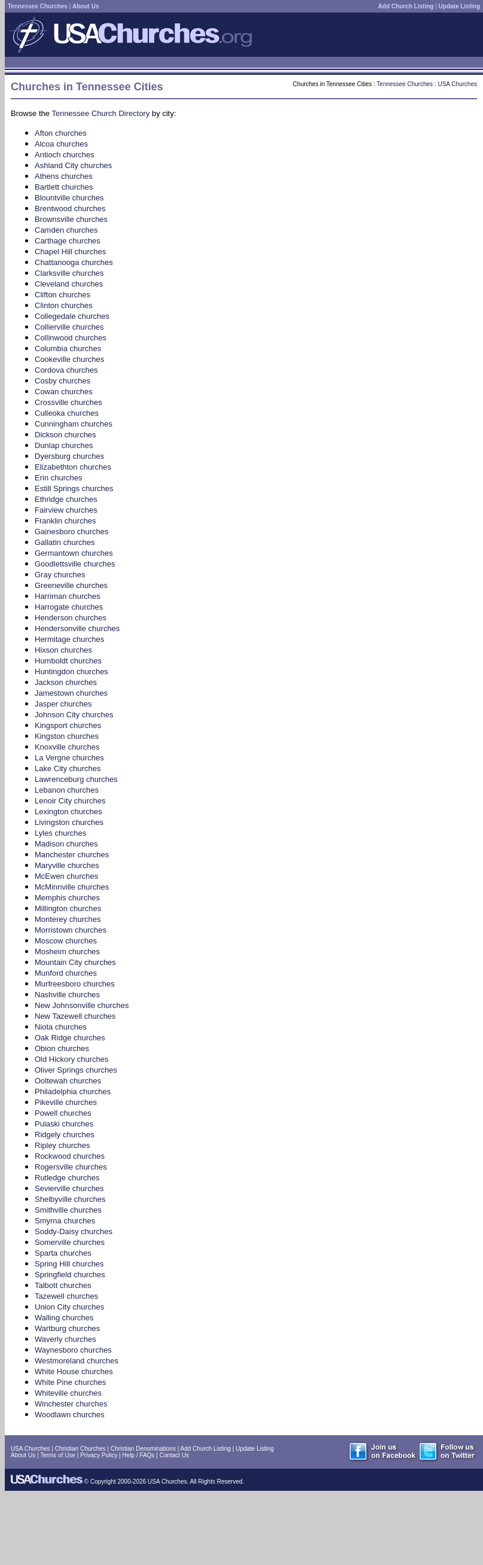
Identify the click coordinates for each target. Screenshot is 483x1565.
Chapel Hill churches (70, 251)
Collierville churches (69, 326)
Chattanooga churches (74, 262)
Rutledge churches (67, 1177)
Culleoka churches (67, 413)
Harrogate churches (69, 606)
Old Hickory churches (72, 1059)
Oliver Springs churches (76, 1069)
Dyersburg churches (69, 456)
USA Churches (457, 84)
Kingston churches (67, 736)
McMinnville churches (72, 886)
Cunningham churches (73, 423)
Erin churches (58, 477)
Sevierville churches (69, 1188)
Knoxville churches (67, 746)
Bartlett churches (64, 186)
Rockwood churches (70, 1156)
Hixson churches (63, 650)
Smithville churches (68, 1209)
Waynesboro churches (73, 1349)
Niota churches (61, 1026)
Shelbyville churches (70, 1199)
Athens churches (64, 176)
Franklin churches (65, 520)
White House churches (74, 1371)
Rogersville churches (71, 1166)
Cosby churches (62, 380)
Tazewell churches (66, 1296)
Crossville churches (68, 402)
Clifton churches (62, 294)
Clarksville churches (69, 273)
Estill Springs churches (74, 488)
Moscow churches (66, 940)
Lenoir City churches (70, 800)
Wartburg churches (67, 1328)
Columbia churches (68, 348)
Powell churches (63, 1113)
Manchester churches (72, 854)
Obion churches (62, 1048)
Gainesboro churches (72, 531)
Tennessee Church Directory (100, 113)
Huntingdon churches (71, 671)
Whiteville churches (68, 1393)
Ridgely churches (64, 1134)
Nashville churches (67, 994)
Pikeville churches (66, 1102)
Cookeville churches (69, 359)
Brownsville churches (71, 219)
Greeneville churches (71, 585)
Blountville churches (69, 197)
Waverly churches (65, 1339)
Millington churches (68, 908)
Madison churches (66, 843)
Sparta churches (63, 1253)
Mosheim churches (67, 951)
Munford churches (66, 973)
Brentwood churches (70, 208)
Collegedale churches (72, 316)
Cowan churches (64, 391)
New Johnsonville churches (82, 1005)
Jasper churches (63, 703)
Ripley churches (62, 1145)
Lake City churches (68, 768)
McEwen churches (66, 876)
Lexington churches (68, 811)
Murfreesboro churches (75, 983)
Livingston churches (69, 822)
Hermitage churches (69, 639)
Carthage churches (67, 240)
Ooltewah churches (68, 1080)
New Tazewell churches (75, 1016)
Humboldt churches (68, 660)
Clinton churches (64, 305)
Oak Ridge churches (70, 1037)
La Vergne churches (69, 757)
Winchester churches (71, 1403)
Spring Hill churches (69, 1263)
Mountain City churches (75, 962)
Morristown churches (70, 929)
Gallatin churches (64, 542)
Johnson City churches (74, 714)
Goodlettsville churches (75, 563)
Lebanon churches (67, 789)
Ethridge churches (66, 499)
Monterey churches (68, 919)
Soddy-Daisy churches (73, 1231)
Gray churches (60, 574)
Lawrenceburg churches (76, 779)
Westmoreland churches (76, 1360)
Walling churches (64, 1317)
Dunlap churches (64, 445)
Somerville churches (70, 1242)
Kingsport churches (68, 725)
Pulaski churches (64, 1123)
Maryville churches (67, 865)
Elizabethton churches (73, 466)
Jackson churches (66, 682)
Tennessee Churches (405, 84)
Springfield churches (70, 1274)
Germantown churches (74, 553)
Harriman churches (67, 596)
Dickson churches (65, 434)
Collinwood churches (70, 337)
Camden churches (66, 230)
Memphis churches (67, 897)
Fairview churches (66, 510)
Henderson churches (70, 617)
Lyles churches (60, 833)
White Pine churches (70, 1382)
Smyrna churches (65, 1220)
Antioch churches (64, 154)
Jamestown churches (71, 693)
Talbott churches (63, 1285)
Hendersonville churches (77, 628)
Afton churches (61, 133)
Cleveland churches (69, 283)
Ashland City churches (73, 165)
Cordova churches (66, 370)
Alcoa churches (61, 143)
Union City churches (69, 1306)
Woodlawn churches (70, 1414)
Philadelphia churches (73, 1091)
